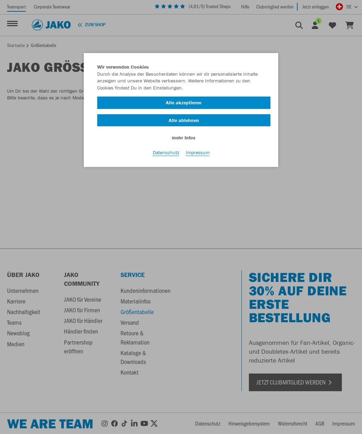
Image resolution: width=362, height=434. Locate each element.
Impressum (198, 152)
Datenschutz (166, 152)
